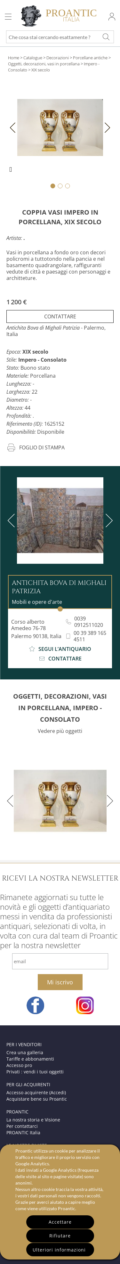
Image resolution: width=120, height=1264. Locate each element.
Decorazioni (57, 58)
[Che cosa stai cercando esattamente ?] (106, 36)
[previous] (12, 521)
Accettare (60, 1222)
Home (13, 58)
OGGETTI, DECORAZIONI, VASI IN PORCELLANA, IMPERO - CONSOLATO (60, 708)
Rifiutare (60, 1236)
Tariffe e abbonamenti (30, 1059)
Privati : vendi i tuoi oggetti (35, 1072)
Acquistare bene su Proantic (36, 1099)
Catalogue (32, 58)
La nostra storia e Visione (33, 1120)
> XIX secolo (39, 70)
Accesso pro (19, 1065)
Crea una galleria (24, 1052)
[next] (107, 521)
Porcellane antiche (90, 58)
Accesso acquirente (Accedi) (36, 1092)
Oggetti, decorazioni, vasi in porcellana (44, 64)
